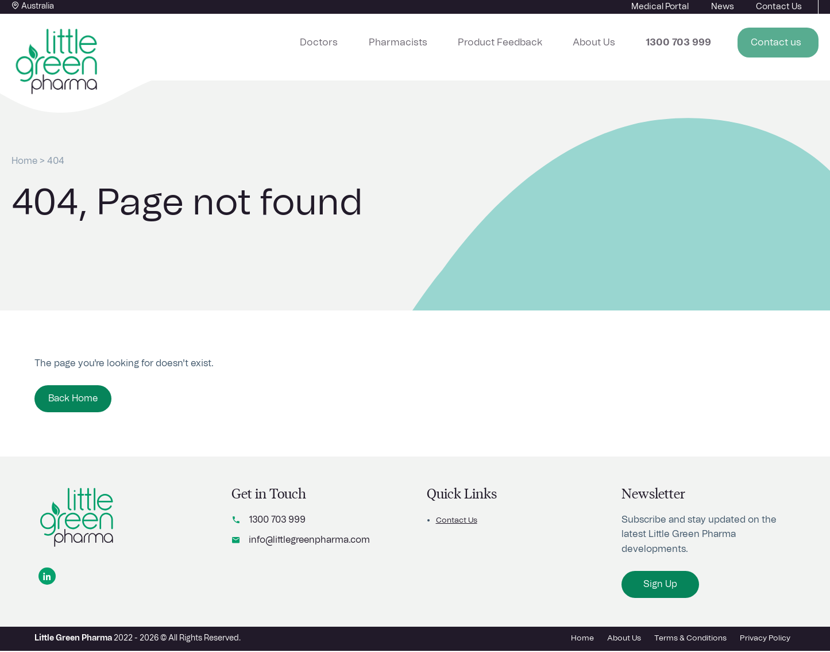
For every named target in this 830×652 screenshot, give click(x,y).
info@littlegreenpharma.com (310, 542)
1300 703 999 (278, 522)
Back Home (73, 399)
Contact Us (457, 523)
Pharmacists (441, 40)
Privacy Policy (765, 639)
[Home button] (57, 62)
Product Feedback (531, 40)
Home (24, 161)
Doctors (374, 40)
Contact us (783, 40)
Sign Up (661, 586)
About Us (614, 40)
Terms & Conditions (690, 639)
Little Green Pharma (73, 639)
